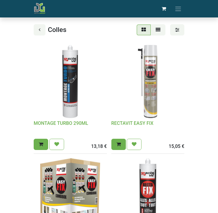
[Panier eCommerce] (164, 8)
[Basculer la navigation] (178, 8)
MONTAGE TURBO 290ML (61, 123)
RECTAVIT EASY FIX (132, 123)
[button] (41, 144)
